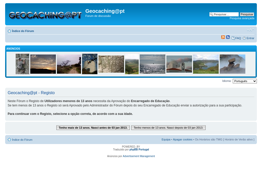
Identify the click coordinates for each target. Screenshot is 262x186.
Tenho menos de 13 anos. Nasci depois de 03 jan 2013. (168, 127)
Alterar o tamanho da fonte (250, 30)
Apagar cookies (183, 139)
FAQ (238, 38)
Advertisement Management (139, 156)
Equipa (166, 139)
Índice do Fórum (23, 30)
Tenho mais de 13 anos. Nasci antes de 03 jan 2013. (93, 127)
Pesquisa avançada (242, 18)
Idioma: (226, 80)
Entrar (250, 38)
